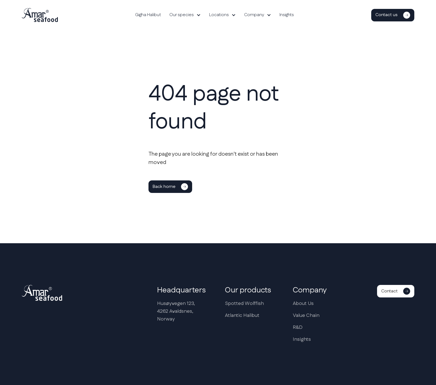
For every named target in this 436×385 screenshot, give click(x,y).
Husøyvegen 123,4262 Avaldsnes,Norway (176, 311)
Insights (286, 15)
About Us (303, 303)
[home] (40, 15)
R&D (298, 327)
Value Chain (306, 315)
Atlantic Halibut (242, 315)
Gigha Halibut (148, 15)
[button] (185, 15)
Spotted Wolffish (244, 303)
